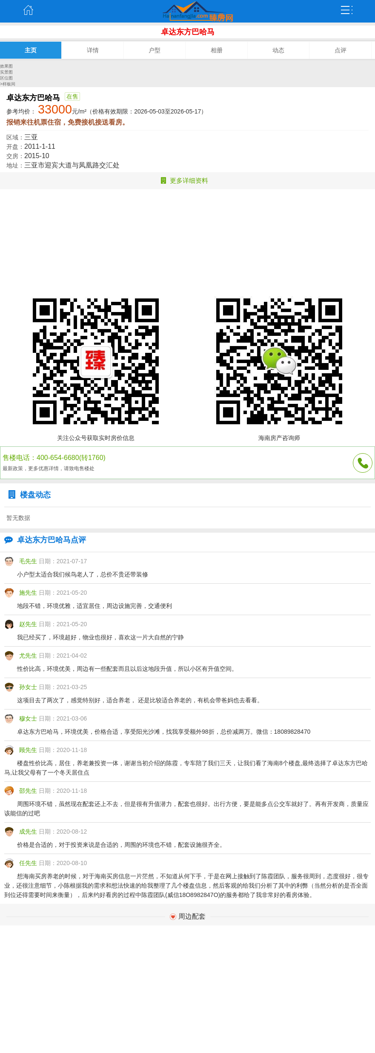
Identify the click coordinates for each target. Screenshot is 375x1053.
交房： (15, 156)
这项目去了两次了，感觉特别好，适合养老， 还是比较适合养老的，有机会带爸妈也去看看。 (140, 700)
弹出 (347, 10)
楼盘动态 (27, 495)
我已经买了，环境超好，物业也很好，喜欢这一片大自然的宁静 (100, 637)
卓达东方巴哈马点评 (43, 540)
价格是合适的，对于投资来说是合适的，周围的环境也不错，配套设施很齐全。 (121, 844)
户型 (154, 50)
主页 (28, 10)
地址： (15, 165)
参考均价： (21, 111)
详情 (93, 50)
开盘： (15, 146)
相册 (217, 50)
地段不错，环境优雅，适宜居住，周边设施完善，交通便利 (94, 605)
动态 (278, 50)
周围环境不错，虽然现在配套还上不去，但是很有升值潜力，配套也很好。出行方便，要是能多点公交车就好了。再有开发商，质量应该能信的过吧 (186, 808)
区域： (15, 137)
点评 (340, 50)
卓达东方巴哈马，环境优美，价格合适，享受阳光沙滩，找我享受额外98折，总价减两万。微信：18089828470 (163, 731)
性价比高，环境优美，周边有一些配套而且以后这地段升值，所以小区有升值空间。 (127, 668)
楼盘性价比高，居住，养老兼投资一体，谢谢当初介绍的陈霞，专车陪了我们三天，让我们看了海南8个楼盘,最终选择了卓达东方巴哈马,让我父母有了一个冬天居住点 (186, 768)
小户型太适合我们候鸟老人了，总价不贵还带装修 (82, 574)
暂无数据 (18, 517)
